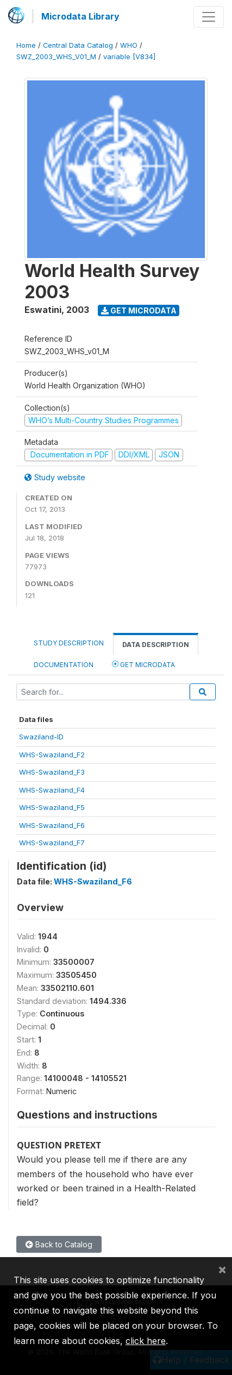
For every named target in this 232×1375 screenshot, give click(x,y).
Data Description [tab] (155, 645)
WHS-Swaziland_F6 (52, 825)
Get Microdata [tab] (143, 664)
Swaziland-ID (41, 736)
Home (26, 45)
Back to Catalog (59, 1244)
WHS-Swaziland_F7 (52, 842)
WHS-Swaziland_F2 (52, 754)
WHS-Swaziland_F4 (52, 790)
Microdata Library (80, 16)
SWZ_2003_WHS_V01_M (56, 57)
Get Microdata (139, 310)
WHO (128, 45)
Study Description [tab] (69, 643)
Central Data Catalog (78, 45)
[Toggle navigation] (208, 17)
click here (146, 1340)
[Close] (222, 1269)
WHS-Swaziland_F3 (52, 772)
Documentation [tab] (63, 665)
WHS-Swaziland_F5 (52, 807)
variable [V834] (129, 57)
